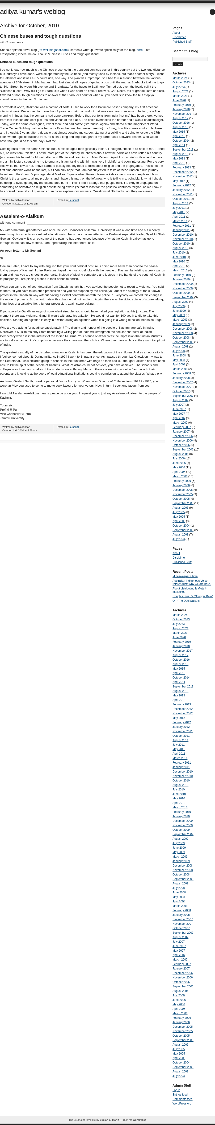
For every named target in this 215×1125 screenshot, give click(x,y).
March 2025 (180, 78)
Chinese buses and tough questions (40, 36)
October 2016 (181, 122)
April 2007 (179, 418)
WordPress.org (182, 1103)
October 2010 (181, 243)
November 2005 (183, 494)
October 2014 (181, 140)
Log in (176, 1090)
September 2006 (183, 449)
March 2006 (180, 476)
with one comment (12, 222)
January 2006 (181, 485)
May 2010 (179, 261)
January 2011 (181, 230)
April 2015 (179, 136)
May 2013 (179, 158)
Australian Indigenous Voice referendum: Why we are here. (192, 582)
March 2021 (180, 96)
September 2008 (183, 342)
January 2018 (181, 109)
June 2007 (179, 409)
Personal (73, 200)
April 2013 (179, 163)
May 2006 (179, 467)
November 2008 (183, 333)
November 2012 (183, 176)
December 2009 (183, 284)
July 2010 (179, 252)
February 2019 (182, 104)
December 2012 (183, 172)
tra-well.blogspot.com (53, 50)
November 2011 (183, 194)
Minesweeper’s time (185, 576)
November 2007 (183, 387)
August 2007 (180, 400)
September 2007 (183, 395)
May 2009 (179, 315)
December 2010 (183, 234)
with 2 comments (11, 42)
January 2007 (181, 431)
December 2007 (183, 382)
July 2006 (179, 458)
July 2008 (179, 351)
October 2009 (181, 293)
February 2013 (182, 167)
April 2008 (179, 364)
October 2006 (181, 445)
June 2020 (179, 100)
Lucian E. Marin (109, 1119)
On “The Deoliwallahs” (187, 600)
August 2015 (180, 127)
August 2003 (180, 534)
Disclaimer (179, 37)
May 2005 (179, 516)
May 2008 (179, 360)
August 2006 (180, 454)
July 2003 (179, 539)
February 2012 (182, 185)
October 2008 (181, 337)
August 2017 (180, 118)
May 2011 (179, 212)
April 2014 (179, 145)
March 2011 (180, 221)
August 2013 (180, 154)
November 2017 (183, 113)
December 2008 (183, 328)
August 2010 (180, 248)
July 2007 (179, 404)
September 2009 (183, 297)
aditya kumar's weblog (32, 11)
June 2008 (179, 355)
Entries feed (180, 1094)
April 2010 (179, 266)
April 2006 (179, 472)
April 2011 (179, 216)
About (176, 32)
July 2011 (179, 207)
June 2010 (179, 257)
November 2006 (183, 440)
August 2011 (180, 203)
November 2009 (183, 288)
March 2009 (180, 319)
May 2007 (179, 413)
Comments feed (183, 1099)
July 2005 (179, 512)
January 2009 (181, 324)
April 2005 (179, 521)
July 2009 (179, 306)
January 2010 (181, 279)
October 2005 (181, 498)
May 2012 (179, 181)
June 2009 (179, 310)
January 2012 (181, 190)
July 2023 (179, 87)
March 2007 (180, 422)
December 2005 (183, 489)
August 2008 (180, 346)
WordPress (139, 1119)
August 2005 (180, 507)
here (140, 50)
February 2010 (182, 275)
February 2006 (182, 481)
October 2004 (181, 525)
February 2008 (182, 373)
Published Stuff (182, 41)
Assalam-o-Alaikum (22, 216)
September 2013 (183, 149)
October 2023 (181, 82)
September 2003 (183, 530)
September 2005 (183, 503)
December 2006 (183, 436)
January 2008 (181, 378)
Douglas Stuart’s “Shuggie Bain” (193, 596)
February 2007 (182, 427)
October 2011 (181, 198)
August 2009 (180, 301)
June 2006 (179, 463)
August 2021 (180, 91)
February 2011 (182, 225)
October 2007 (181, 391)
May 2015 (179, 131)
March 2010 (180, 270)
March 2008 (180, 369)
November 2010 (183, 239)
